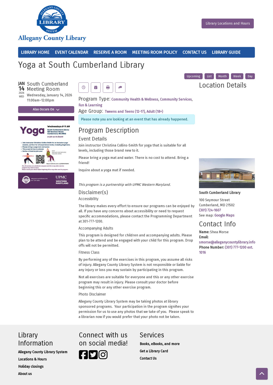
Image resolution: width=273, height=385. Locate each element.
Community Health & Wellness (134, 99)
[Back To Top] (262, 374)
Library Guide (226, 52)
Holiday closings (31, 367)
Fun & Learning (90, 105)
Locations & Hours (32, 359)
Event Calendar (71, 52)
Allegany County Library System (42, 352)
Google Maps (224, 215)
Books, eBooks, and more (160, 344)
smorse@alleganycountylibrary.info (227, 242)
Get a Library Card (154, 351)
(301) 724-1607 (210, 210)
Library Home (35, 52)
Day (250, 76)
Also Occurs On (46, 109)
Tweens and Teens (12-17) (125, 112)
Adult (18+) (155, 112)
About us (25, 374)
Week (237, 76)
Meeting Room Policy (154, 52)
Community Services (176, 99)
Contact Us (194, 52)
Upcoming (193, 76)
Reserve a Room (110, 52)
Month (222, 76)
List (209, 76)
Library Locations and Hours (228, 23)
